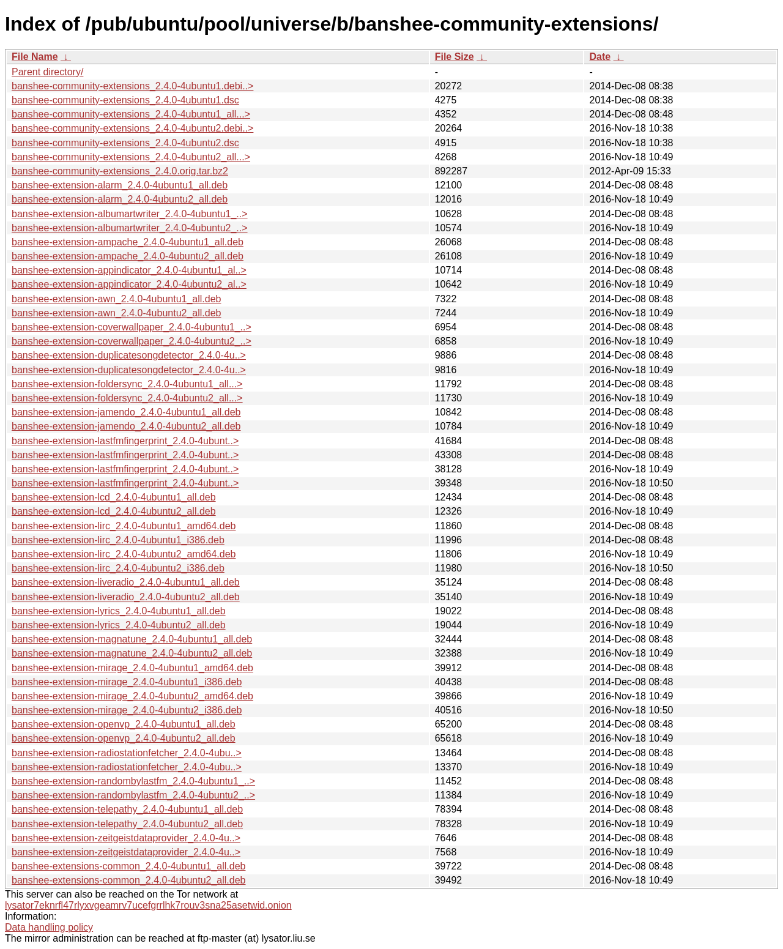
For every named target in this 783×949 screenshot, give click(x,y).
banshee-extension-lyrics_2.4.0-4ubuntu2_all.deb (119, 625)
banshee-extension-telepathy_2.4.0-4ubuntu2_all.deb (127, 824)
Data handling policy (49, 927)
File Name (35, 56)
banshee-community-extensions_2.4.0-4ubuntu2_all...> (131, 157)
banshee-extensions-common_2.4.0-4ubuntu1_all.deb (128, 866)
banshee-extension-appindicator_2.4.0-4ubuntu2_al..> (129, 284)
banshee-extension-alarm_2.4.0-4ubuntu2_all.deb (120, 199)
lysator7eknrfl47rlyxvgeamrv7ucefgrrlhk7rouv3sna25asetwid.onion (148, 905)
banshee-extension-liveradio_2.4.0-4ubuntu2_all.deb (126, 597)
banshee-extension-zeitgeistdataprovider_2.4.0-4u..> (126, 838)
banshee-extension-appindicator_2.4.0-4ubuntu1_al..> (129, 270)
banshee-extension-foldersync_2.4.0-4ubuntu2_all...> (127, 398)
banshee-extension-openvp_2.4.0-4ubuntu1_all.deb (124, 724)
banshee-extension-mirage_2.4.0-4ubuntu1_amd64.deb (132, 668)
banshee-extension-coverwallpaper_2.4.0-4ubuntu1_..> (131, 327)
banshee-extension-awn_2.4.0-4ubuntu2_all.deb (116, 313)
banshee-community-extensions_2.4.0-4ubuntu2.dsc (125, 143)
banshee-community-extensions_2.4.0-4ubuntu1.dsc (125, 100)
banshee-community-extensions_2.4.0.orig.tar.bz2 (120, 171)
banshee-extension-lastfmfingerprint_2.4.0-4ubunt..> (125, 441)
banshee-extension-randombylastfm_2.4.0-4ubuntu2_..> (133, 795)
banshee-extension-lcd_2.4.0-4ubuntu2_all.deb (114, 511)
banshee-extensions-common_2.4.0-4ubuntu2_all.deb (128, 880)
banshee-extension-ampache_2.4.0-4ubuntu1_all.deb (127, 242)
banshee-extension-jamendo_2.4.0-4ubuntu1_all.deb (126, 412)
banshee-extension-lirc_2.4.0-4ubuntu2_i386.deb (118, 568)
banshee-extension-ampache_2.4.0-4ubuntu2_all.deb (127, 256)
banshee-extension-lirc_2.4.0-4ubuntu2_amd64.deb (124, 554)
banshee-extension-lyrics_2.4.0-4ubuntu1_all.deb (119, 611)
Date (599, 56)
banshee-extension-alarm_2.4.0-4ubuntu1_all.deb (120, 185)
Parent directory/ (47, 72)
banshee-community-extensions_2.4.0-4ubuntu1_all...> (131, 114)
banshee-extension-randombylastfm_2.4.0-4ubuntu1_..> (133, 781)
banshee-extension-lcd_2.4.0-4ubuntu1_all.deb (114, 497)
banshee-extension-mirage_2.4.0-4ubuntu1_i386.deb (127, 682)
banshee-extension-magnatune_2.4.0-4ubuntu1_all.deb (132, 639)
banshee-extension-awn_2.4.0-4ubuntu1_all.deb (116, 299)
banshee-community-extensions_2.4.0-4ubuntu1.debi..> (132, 86)
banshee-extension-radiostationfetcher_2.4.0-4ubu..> (127, 753)
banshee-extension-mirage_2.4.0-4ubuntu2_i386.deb (127, 710)
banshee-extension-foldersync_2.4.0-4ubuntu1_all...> (127, 384)
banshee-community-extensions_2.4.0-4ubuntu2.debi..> (132, 128)
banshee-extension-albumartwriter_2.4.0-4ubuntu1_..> (130, 214)
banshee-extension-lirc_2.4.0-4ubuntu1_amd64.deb (124, 526)
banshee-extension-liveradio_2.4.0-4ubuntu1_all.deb (126, 582)
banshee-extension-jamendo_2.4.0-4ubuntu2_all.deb (126, 426)
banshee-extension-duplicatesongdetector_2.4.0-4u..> (129, 355)
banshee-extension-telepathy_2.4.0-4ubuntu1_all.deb (127, 809)
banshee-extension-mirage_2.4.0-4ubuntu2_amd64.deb (132, 696)
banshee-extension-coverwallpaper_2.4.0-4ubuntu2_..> (131, 341)
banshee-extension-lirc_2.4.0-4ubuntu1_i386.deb (118, 540)
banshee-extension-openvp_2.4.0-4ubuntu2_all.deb (124, 738)
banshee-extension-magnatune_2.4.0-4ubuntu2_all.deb (132, 653)
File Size (454, 56)
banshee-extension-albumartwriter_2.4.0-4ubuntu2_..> (130, 228)
